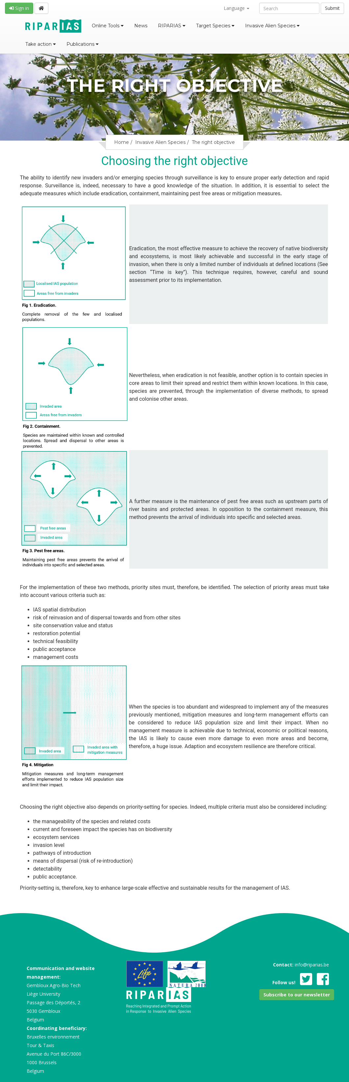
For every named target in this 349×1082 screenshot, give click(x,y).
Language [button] (236, 8)
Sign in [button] (19, 8)
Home (121, 142)
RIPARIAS (172, 26)
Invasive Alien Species (272, 26)
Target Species (215, 26)
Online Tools (108, 26)
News (140, 26)
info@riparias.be (312, 964)
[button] (296, 994)
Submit (332, 8)
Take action (40, 44)
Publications (82, 44)
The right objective (213, 142)
